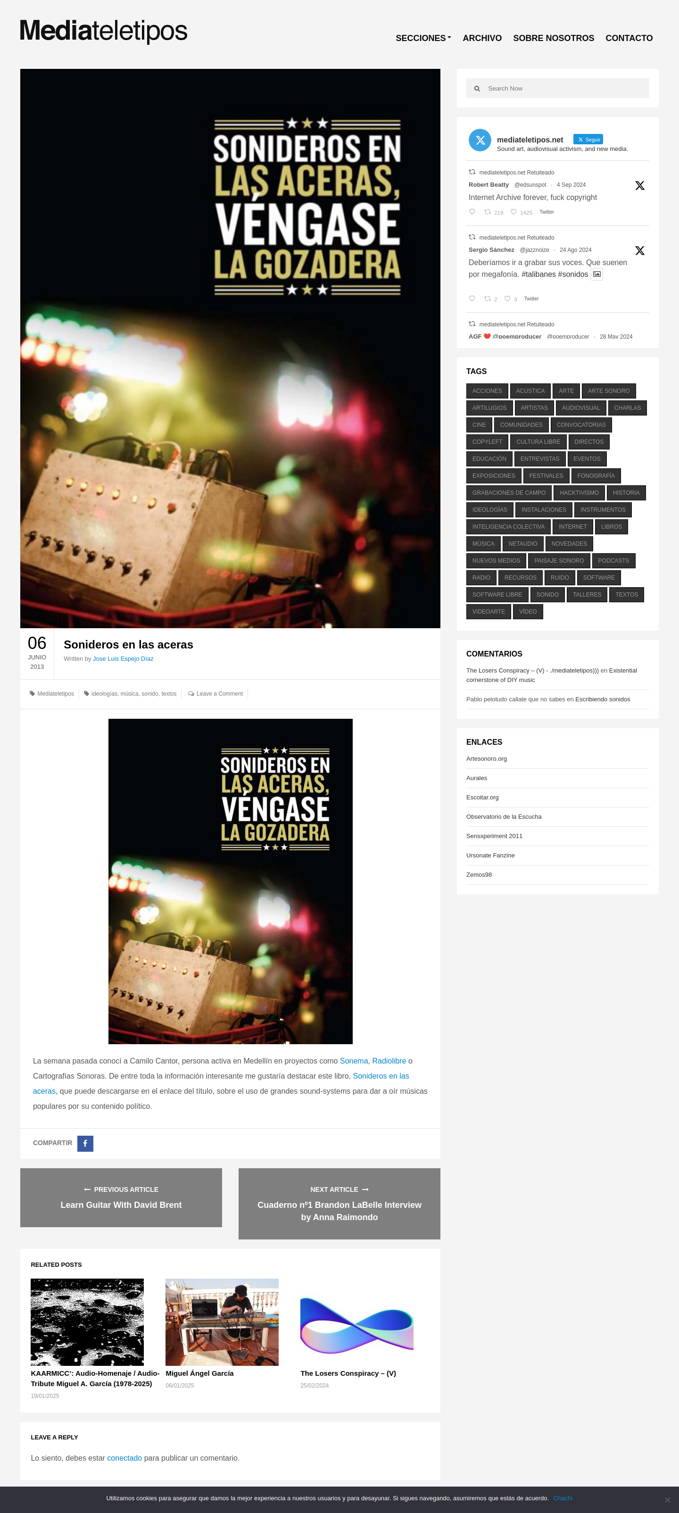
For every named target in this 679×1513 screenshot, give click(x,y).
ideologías (104, 693)
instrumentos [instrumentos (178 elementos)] (603, 510)
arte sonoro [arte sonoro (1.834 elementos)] (608, 391)
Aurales (476, 777)
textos (168, 693)
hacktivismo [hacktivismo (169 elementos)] (579, 493)
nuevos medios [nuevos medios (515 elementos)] (496, 560)
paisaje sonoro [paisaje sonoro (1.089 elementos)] (559, 560)
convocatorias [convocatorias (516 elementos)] (581, 425)
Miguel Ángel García (199, 1373)
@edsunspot (530, 185)
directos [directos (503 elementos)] (589, 442)
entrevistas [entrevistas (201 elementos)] (540, 459)
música (130, 693)
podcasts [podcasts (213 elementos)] (613, 560)
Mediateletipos (56, 693)
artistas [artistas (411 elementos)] (534, 408)
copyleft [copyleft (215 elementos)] (487, 442)
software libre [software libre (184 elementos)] (497, 594)
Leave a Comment (220, 693)
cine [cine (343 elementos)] (479, 425)
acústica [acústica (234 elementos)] (530, 391)
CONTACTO (629, 38)
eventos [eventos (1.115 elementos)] (587, 459)
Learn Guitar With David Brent (121, 1205)
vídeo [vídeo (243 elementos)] (528, 611)
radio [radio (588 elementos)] (481, 577)
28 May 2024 (616, 336)
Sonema (354, 1061)
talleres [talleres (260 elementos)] (587, 594)
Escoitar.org (482, 797)
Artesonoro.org (486, 758)
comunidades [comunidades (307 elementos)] (521, 425)
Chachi (563, 1498)
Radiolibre (389, 1061)
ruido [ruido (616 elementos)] (560, 577)
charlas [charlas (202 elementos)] (627, 408)
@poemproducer (568, 336)
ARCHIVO (482, 38)
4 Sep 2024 (571, 185)
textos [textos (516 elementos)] (626, 594)
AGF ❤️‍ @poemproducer (505, 336)
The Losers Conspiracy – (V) (348, 1373)
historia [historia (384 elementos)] (626, 493)
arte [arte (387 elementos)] (566, 391)
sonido (149, 693)
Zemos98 (479, 874)
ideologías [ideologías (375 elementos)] (489, 510)
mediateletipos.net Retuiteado (517, 172)
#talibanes (539, 274)
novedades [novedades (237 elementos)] (569, 543)
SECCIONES (421, 38)
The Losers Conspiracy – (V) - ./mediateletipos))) (532, 670)
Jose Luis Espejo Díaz (123, 658)
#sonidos (573, 274)
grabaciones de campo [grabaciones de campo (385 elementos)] (509, 493)
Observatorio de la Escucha (504, 816)
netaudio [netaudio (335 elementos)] (523, 543)
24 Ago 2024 (575, 250)
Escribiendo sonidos (602, 699)
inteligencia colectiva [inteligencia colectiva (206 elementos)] (508, 527)
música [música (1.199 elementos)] (483, 543)
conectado (124, 1458)
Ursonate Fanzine (490, 855)
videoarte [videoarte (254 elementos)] (488, 611)
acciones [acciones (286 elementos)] (487, 391)
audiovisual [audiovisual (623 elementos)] (581, 408)
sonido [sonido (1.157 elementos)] (548, 594)
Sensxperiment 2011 (494, 836)
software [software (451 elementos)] (599, 577)
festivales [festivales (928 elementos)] (546, 476)
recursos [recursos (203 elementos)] (521, 577)
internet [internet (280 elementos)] (573, 527)
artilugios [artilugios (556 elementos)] (489, 408)
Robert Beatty (489, 184)
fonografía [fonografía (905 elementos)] (596, 476)
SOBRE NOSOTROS (553, 38)
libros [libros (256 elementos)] (611, 527)
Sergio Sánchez (491, 249)
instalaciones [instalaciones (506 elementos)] (544, 510)
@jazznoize (534, 250)
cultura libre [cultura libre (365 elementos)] (538, 442)
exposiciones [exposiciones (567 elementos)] (493, 476)
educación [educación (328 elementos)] (489, 459)
